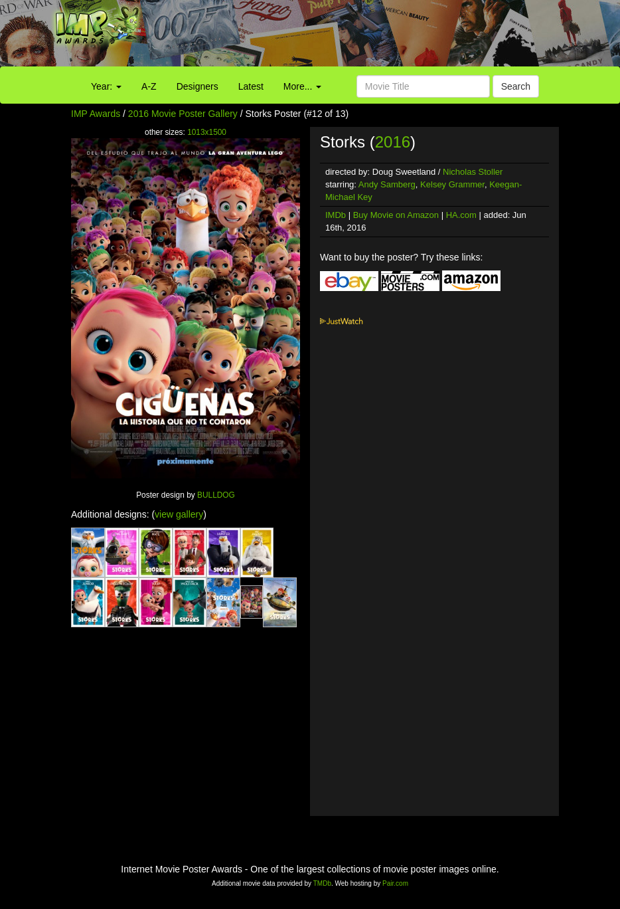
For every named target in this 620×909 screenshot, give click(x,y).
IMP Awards (95, 113)
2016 (392, 142)
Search (515, 86)
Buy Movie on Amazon (396, 215)
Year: (106, 86)
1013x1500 (206, 132)
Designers (197, 86)
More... (302, 86)
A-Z (149, 86)
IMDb (335, 215)
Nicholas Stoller (473, 172)
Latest (251, 86)
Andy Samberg (387, 184)
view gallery (179, 514)
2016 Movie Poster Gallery (183, 113)
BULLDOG (216, 495)
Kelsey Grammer (452, 184)
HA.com (461, 215)
